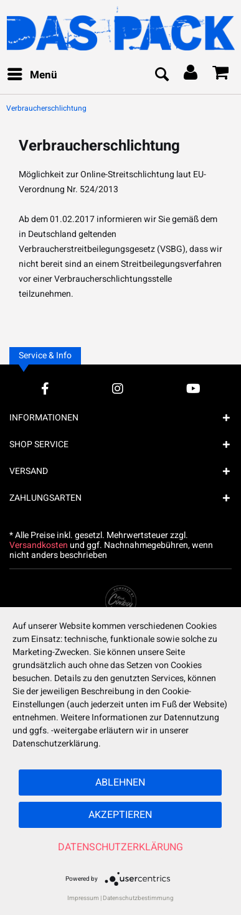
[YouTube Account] (193, 388)
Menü (32, 74)
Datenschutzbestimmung (138, 898)
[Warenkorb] (221, 75)
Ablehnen (120, 782)
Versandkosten (38, 545)
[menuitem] (32, 75)
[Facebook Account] (45, 388)
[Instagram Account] (117, 388)
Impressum (83, 898)
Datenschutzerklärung (120, 847)
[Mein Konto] (191, 75)
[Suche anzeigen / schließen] (161, 75)
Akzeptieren (120, 814)
